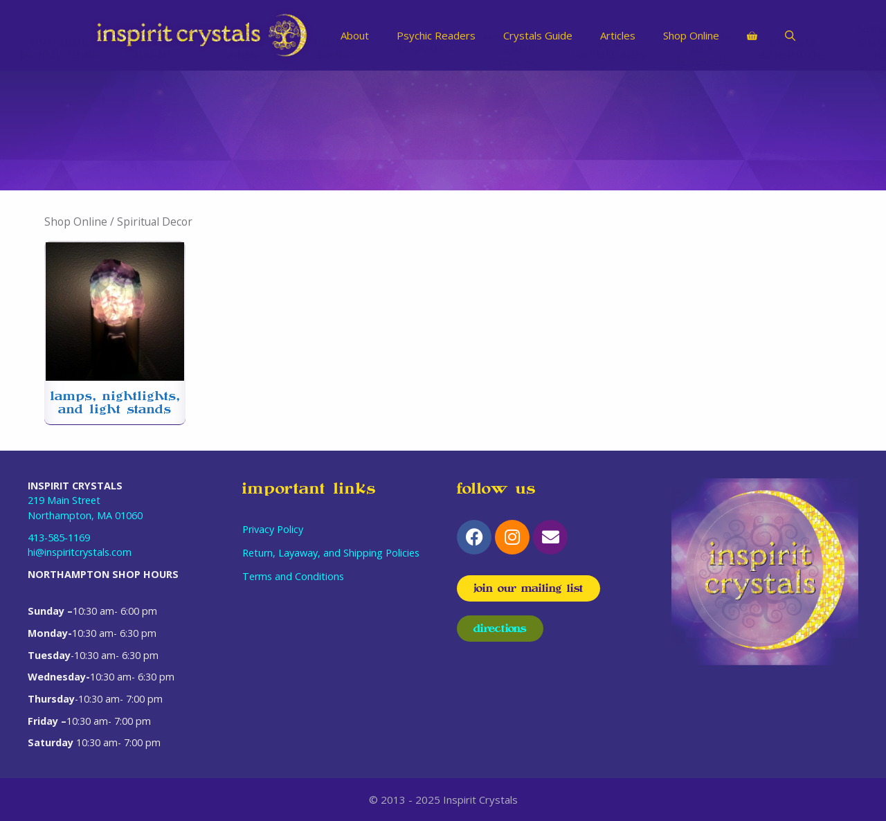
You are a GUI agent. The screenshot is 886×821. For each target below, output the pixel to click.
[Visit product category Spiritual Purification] (59, 130)
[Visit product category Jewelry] (426, 130)
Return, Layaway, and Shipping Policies (330, 552)
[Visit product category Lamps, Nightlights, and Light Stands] (115, 332)
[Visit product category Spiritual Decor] (152, 130)
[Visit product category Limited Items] (335, 130)
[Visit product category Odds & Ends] (243, 130)
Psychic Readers (436, 35)
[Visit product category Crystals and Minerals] (702, 130)
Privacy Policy (272, 529)
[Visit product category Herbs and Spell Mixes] (518, 130)
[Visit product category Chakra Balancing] (793, 130)
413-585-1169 (59, 537)
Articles (617, 35)
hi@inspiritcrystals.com (80, 552)
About (355, 35)
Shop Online (691, 35)
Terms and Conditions (293, 576)
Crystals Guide (537, 35)
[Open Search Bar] (790, 35)
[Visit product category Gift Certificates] (609, 130)
